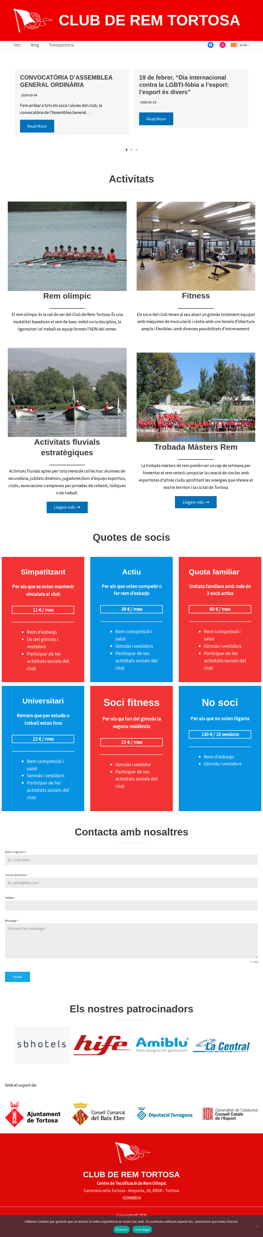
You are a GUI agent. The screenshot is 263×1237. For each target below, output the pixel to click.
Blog (33, 45)
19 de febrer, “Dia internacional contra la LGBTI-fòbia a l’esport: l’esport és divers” (185, 84)
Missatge (11, 921)
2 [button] (131, 149)
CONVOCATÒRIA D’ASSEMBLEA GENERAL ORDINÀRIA (67, 81)
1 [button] (126, 149)
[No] (256, 1226)
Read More (37, 126)
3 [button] (136, 149)
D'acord (121, 1229)
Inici (17, 45)
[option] (72, 102)
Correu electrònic (17, 875)
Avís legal (142, 1229)
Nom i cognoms (16, 852)
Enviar (17, 977)
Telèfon (9, 898)
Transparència (58, 45)
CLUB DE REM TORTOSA (149, 20)
